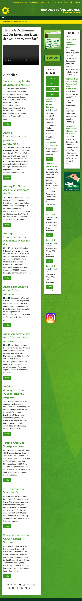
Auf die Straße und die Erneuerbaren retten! (72, 43)
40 (17, 588)
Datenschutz (44, 2)
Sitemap (53, 2)
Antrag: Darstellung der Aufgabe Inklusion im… (15, 290)
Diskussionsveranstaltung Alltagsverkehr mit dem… (16, 337)
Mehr (7, 124)
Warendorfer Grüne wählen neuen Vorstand (16, 539)
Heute (52, 94)
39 (13, 588)
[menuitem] (17, 2)
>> (34, 588)
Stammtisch (50, 214)
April (52, 83)
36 (28, 585)
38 (8, 588)
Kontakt (25, 2)
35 (24, 585)
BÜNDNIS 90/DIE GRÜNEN (60, 10)
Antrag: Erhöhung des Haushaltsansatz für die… (16, 190)
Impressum (34, 2)
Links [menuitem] (76, 2)
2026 (52, 78)
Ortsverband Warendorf (10, 21)
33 (15, 585)
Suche (60, 2)
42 (26, 588)
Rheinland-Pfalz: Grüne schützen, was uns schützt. (71, 130)
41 (22, 588)
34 (20, 585)
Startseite (17, 2)
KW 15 (52, 89)
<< (7, 585)
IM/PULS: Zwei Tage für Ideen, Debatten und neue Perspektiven (72, 84)
